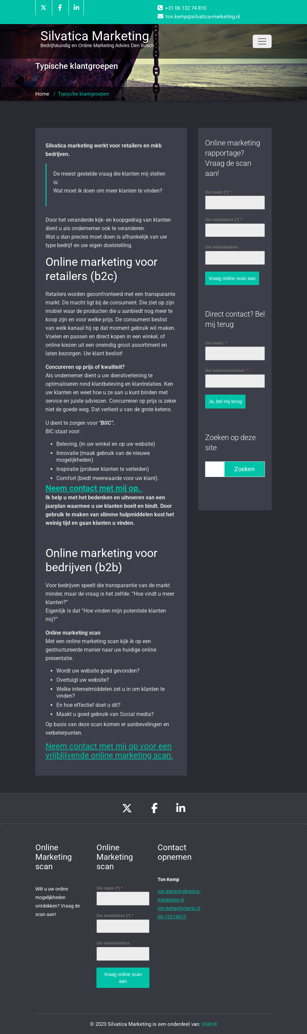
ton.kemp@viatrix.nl (179, 908)
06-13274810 (172, 916)
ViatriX (209, 1024)
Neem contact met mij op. (94, 488)
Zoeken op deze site (230, 442)
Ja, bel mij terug (225, 401)
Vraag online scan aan (232, 278)
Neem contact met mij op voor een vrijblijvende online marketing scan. (109, 750)
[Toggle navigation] (262, 41)
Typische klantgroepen (83, 94)
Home (42, 94)
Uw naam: (216, 342)
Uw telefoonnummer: (226, 370)
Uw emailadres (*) (223, 219)
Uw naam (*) (218, 192)
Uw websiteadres (221, 247)
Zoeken (244, 468)
